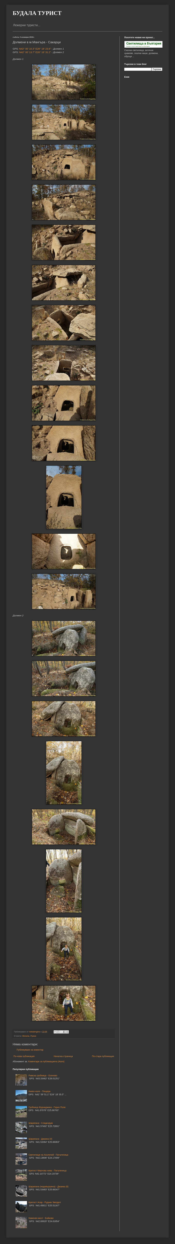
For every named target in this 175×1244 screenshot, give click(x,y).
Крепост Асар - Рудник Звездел (45, 1202)
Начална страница (63, 1056)
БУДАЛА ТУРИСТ (37, 13)
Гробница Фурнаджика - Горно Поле (47, 1107)
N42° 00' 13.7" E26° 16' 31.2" (35, 52)
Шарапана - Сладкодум (41, 1123)
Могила (25, 1036)
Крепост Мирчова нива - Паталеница (47, 1170)
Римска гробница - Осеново (43, 1075)
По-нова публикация (24, 1056)
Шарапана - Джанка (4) (40, 1139)
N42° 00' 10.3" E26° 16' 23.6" (35, 48)
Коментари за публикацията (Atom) (46, 1061)
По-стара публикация (103, 1056)
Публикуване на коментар (30, 1050)
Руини (33, 1036)
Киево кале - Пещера (39, 1091)
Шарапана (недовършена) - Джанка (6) (48, 1186)
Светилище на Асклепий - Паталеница (48, 1155)
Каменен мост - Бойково (41, 1218)
